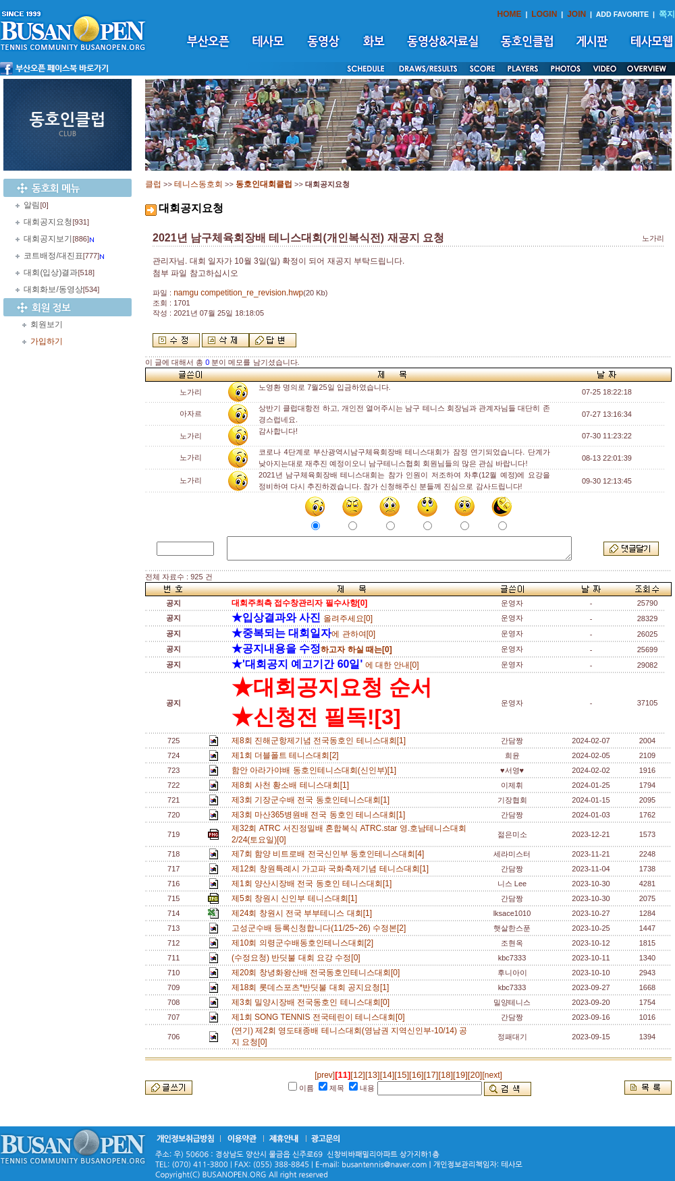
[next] (492, 1075)
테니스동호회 (198, 184)
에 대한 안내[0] (325, 665)
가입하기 (46, 341)
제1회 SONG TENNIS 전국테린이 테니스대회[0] (320, 1017)
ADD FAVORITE (622, 14)
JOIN (576, 14)
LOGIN (544, 14)
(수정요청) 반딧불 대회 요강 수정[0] (298, 957)
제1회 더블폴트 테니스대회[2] (287, 755)
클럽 (153, 184)
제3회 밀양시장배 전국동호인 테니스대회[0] (313, 1002)
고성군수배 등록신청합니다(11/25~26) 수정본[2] (321, 928)
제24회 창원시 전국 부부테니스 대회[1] (304, 913)
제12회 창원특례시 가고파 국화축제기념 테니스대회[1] (332, 868)
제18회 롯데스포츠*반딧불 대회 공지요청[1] (313, 987)
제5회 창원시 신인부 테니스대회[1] (297, 898)
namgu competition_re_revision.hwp (238, 292)
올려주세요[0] (302, 618)
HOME (509, 14)
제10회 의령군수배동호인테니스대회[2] (305, 943)
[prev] (325, 1075)
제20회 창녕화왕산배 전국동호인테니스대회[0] (318, 972)
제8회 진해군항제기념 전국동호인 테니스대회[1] (321, 740)
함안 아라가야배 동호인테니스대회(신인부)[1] (316, 770)
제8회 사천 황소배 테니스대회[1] (293, 785)
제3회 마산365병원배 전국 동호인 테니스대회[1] (321, 814)
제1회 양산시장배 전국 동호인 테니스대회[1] (314, 883)
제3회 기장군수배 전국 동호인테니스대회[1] (313, 800)
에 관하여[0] (303, 634)
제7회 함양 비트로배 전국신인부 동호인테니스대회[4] (330, 854)
